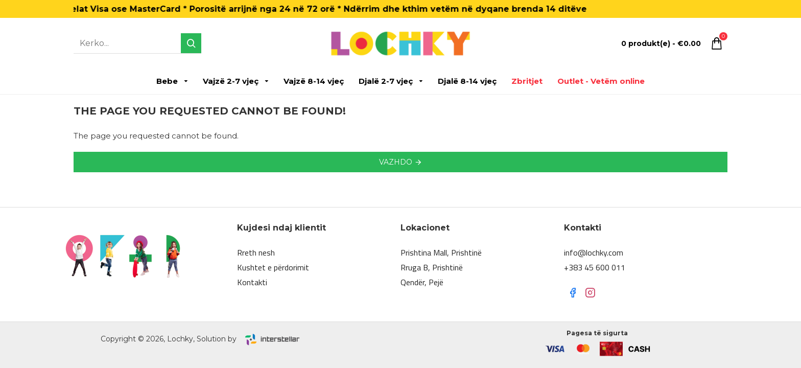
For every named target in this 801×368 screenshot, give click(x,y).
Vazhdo (395, 162)
